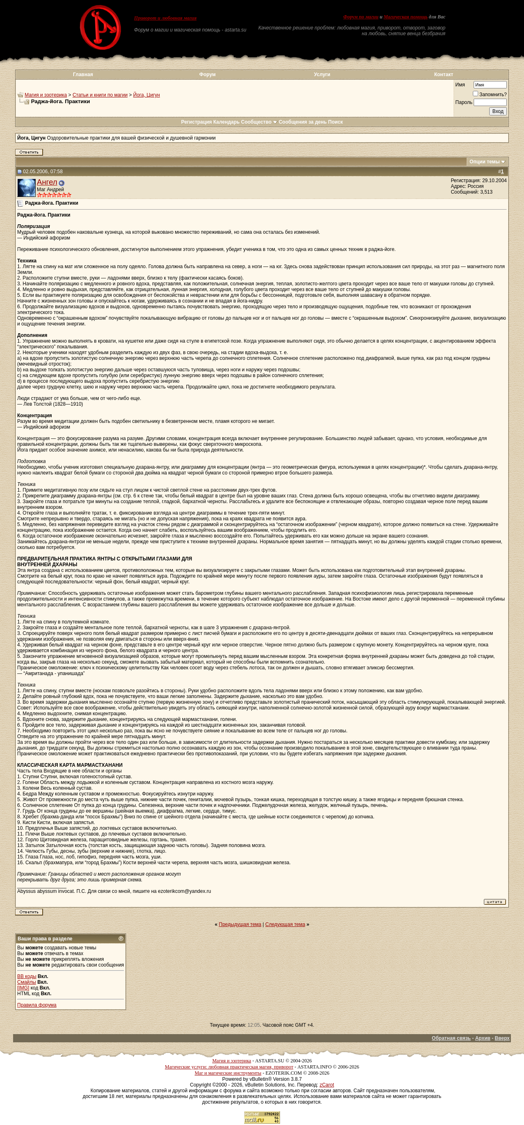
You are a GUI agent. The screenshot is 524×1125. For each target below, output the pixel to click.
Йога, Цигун (146, 95)
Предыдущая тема (240, 924)
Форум (207, 74)
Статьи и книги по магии (99, 95)
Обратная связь (451, 1038)
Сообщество (259, 122)
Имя (460, 85)
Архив (482, 1038)
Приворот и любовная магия (165, 18)
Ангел (47, 182)
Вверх (502, 1038)
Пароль (463, 102)
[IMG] (23, 988)
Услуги (322, 74)
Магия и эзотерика (46, 95)
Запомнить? (490, 94)
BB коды (26, 976)
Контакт (443, 74)
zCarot (327, 1085)
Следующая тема (285, 924)
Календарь (226, 122)
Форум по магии (360, 17)
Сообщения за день (303, 122)
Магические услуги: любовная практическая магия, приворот (229, 1067)
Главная (83, 74)
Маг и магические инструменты (227, 1073)
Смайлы (26, 982)
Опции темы (485, 162)
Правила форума (36, 1005)
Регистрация (196, 122)
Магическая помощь (405, 17)
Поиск (335, 122)
